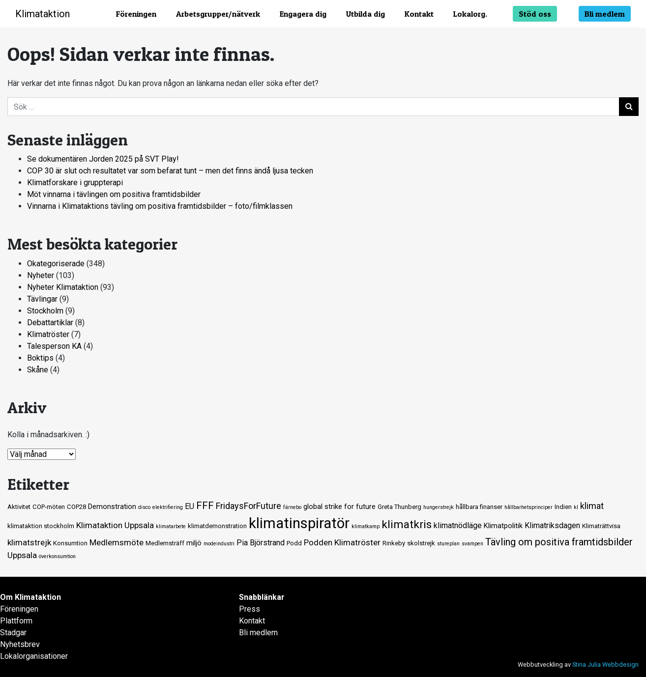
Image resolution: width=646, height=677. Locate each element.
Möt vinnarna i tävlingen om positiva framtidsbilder (114, 194)
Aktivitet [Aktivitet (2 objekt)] (18, 506)
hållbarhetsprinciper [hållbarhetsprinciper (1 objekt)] (528, 507)
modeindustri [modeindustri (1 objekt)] (219, 543)
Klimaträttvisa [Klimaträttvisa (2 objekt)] (601, 526)
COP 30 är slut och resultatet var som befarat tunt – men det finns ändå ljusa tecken (170, 170)
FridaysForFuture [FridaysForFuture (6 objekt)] (248, 506)
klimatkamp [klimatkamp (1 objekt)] (366, 526)
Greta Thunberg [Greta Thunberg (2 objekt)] (399, 506)
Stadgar (13, 632)
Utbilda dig (365, 14)
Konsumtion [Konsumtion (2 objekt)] (70, 543)
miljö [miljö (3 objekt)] (194, 542)
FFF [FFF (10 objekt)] (205, 505)
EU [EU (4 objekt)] (189, 506)
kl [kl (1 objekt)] (576, 507)
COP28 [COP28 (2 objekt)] (76, 506)
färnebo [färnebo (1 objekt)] (292, 507)
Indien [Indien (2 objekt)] (563, 506)
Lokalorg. (470, 14)
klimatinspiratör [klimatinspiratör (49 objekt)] (299, 523)
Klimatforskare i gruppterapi (75, 182)
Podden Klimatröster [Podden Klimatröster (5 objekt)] (342, 542)
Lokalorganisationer (34, 656)
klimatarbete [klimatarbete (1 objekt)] (171, 526)
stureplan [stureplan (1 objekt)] (448, 543)
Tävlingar (42, 299)
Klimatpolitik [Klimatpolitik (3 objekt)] (503, 525)
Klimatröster (48, 334)
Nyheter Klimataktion (62, 287)
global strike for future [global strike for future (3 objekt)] (339, 506)
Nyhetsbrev (20, 644)
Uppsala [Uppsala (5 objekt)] (22, 555)
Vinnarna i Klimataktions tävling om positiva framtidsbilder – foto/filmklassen (160, 206)
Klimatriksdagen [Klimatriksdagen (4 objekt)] (552, 525)
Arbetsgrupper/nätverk (218, 14)
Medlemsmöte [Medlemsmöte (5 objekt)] (116, 542)
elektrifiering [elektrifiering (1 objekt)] (167, 507)
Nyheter (40, 275)
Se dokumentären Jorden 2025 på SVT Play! (103, 159)
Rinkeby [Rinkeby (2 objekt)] (393, 543)
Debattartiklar (50, 322)
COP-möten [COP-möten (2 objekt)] (48, 506)
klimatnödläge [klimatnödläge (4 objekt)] (458, 525)
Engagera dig (303, 14)
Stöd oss (535, 14)
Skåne (37, 369)
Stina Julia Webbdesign (605, 664)
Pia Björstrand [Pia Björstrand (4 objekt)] (260, 542)
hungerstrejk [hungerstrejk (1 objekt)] (438, 507)
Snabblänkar (262, 597)
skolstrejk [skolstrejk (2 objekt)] (421, 543)
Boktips (40, 358)
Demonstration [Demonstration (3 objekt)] (112, 506)
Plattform (16, 620)
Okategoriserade (56, 263)
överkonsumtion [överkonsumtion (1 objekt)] (57, 556)
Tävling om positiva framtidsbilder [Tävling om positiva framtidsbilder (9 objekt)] (559, 542)
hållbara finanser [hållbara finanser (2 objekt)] (479, 506)
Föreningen (136, 14)
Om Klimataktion (30, 597)
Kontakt (419, 14)
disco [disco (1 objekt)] (144, 507)
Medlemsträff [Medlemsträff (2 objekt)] (165, 543)
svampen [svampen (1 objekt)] (472, 543)
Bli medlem (605, 14)
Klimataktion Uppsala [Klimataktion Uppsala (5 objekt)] (115, 525)
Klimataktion (42, 14)
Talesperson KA (54, 346)
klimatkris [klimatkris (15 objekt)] (407, 524)
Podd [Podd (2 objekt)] (294, 543)
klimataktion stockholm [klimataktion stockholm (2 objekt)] (40, 526)
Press (249, 609)
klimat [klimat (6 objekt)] (592, 506)
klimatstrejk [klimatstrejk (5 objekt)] (29, 542)
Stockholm (45, 310)
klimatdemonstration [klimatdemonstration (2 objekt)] (217, 526)
